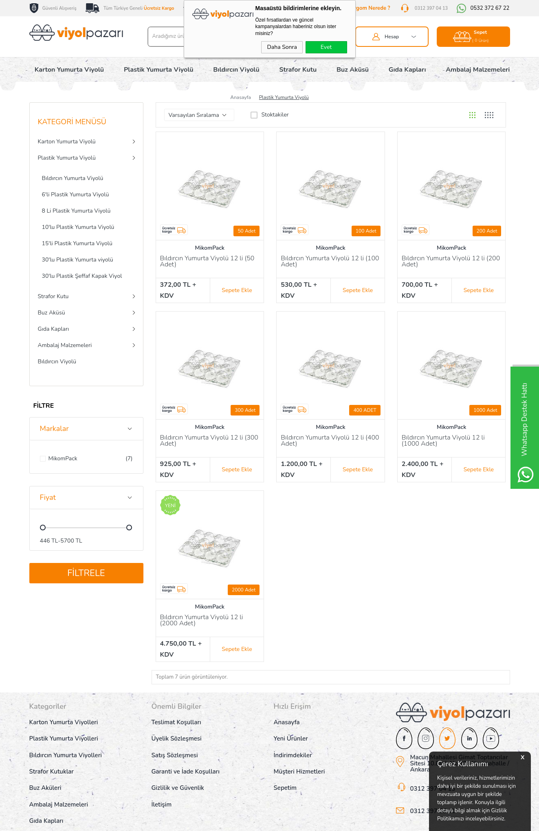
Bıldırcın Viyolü (236, 69)
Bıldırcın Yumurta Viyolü (72, 178)
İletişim (162, 791)
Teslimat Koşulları (176, 709)
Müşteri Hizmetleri (299, 758)
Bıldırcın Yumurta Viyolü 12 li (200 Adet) (451, 261)
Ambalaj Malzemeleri (478, 69)
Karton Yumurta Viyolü (69, 69)
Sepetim (285, 774)
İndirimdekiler (293, 742)
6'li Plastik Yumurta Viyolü (75, 194)
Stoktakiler (270, 115)
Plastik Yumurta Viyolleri (63, 725)
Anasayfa (287, 709)
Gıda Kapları (407, 69)
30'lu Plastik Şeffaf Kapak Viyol (82, 276)
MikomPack (210, 247)
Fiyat (48, 497)
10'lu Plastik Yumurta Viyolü (78, 227)
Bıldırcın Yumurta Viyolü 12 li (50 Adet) (207, 261)
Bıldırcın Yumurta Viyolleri (65, 742)
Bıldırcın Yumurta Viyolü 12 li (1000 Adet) (443, 436)
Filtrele (86, 573)
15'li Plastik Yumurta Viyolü (77, 243)
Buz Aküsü (353, 69)
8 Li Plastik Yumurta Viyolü (76, 211)
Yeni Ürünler (291, 725)
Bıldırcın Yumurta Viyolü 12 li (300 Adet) (209, 436)
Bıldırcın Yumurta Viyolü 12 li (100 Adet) (330, 261)
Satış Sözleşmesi (175, 742)
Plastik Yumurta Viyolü (159, 69)
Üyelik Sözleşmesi (177, 725)
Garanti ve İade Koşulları (186, 758)
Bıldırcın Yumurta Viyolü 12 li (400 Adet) (330, 436)
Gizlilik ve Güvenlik (178, 774)
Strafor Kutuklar (51, 758)
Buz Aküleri (45, 774)
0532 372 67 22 (489, 8)
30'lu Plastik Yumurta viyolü (77, 260)
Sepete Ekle (237, 286)
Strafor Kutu (298, 69)
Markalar (54, 428)
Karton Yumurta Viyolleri (63, 709)
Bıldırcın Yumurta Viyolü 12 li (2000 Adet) (201, 611)
